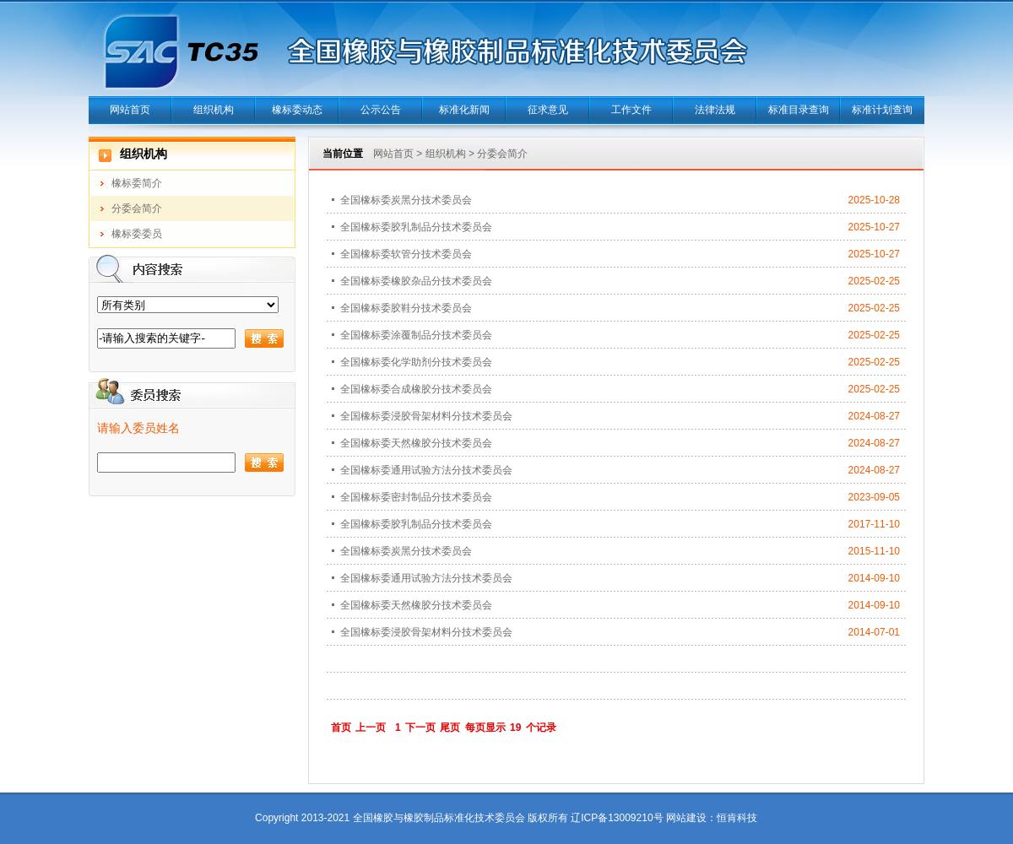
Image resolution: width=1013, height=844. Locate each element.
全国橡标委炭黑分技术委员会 (406, 200)
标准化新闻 (464, 110)
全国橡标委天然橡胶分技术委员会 (416, 443)
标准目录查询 (798, 110)
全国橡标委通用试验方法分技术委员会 (426, 470)
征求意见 (548, 110)
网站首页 (130, 110)
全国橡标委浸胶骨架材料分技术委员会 (426, 416)
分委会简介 (136, 208)
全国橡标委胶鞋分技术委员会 (406, 308)
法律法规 (715, 110)
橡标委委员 (136, 234)
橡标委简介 (136, 183)
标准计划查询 (882, 110)
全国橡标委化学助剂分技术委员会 (416, 362)
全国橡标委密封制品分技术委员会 (416, 497)
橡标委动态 (297, 110)
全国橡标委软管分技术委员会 (406, 254)
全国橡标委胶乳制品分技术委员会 (416, 227)
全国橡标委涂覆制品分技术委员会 (416, 335)
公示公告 (380, 110)
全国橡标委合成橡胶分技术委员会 (416, 389)
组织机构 (213, 110)
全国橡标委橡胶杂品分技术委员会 (416, 281)
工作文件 (631, 110)
